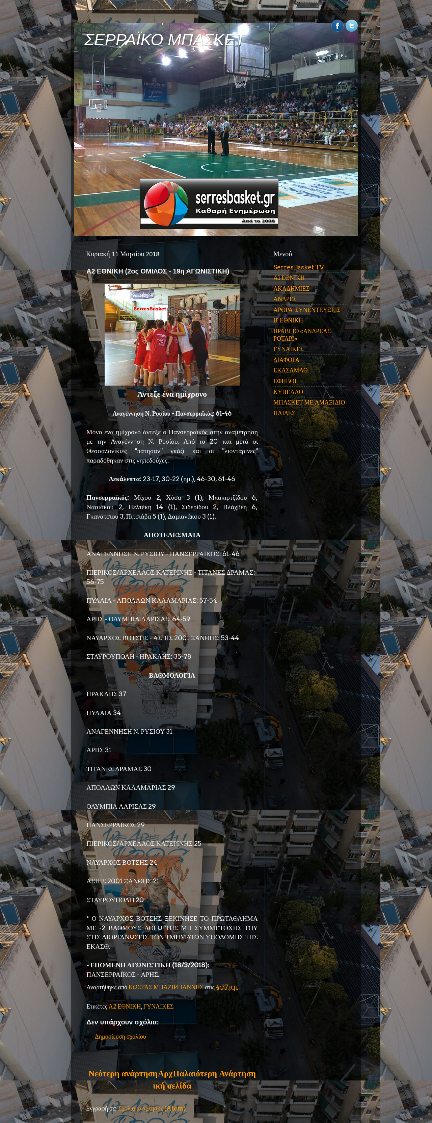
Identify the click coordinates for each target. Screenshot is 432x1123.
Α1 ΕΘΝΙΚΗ (289, 277)
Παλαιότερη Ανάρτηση (214, 1073)
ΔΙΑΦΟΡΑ (286, 359)
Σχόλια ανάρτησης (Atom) (152, 1108)
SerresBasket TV (298, 267)
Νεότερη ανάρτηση (122, 1073)
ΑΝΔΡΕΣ (285, 299)
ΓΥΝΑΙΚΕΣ (158, 1006)
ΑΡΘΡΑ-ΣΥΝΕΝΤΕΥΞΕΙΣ (307, 309)
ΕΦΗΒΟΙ (284, 381)
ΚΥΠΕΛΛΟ (288, 391)
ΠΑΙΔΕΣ (284, 413)
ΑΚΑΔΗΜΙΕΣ (291, 288)
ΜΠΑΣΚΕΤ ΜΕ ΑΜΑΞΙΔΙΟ (309, 402)
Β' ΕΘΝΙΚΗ (288, 320)
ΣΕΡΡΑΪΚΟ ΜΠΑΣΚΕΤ (164, 40)
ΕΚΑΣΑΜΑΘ (290, 370)
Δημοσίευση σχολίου (120, 1036)
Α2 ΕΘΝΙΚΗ (125, 1006)
